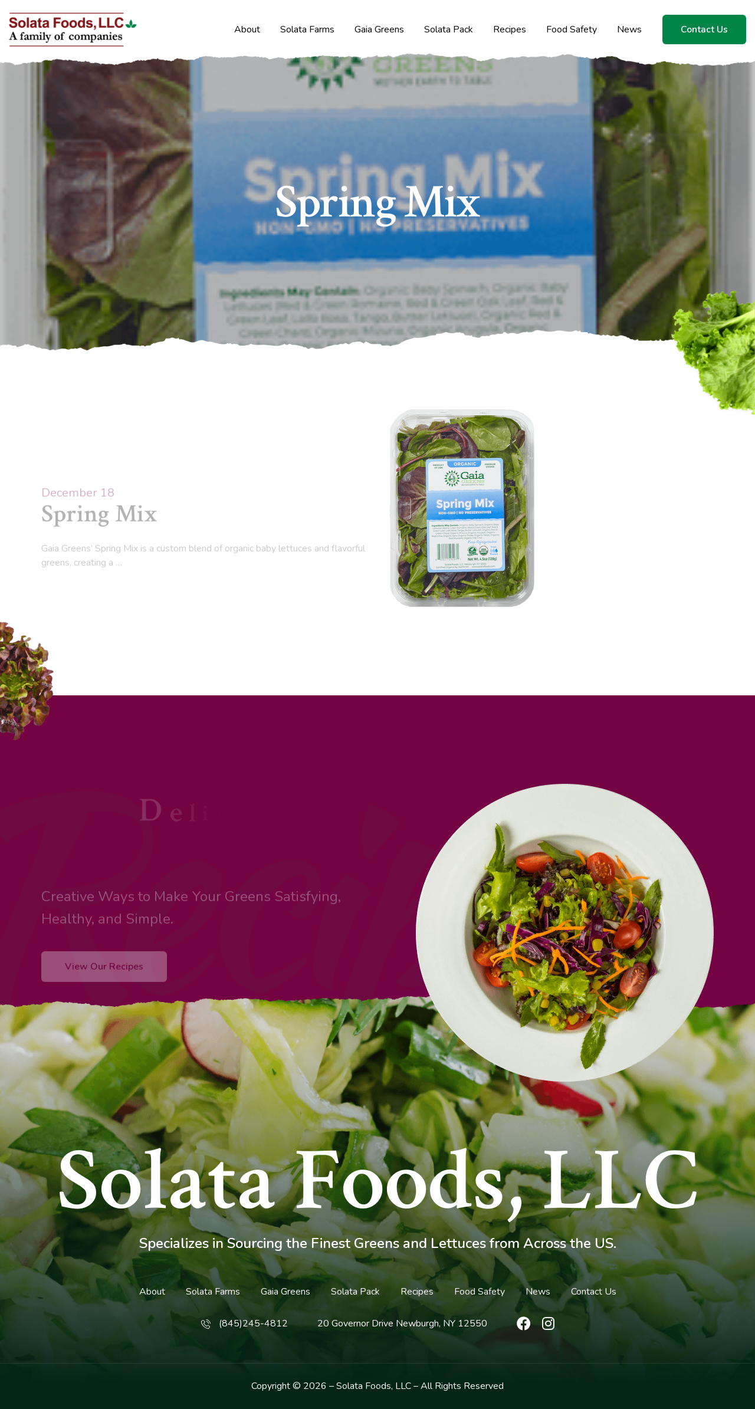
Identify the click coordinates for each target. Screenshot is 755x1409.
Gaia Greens (379, 29)
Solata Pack (448, 29)
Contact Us (704, 29)
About (247, 29)
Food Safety (571, 29)
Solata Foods (363, 1386)
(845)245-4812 (253, 1323)
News (629, 29)
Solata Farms (307, 29)
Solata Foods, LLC (378, 1182)
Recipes (509, 29)
